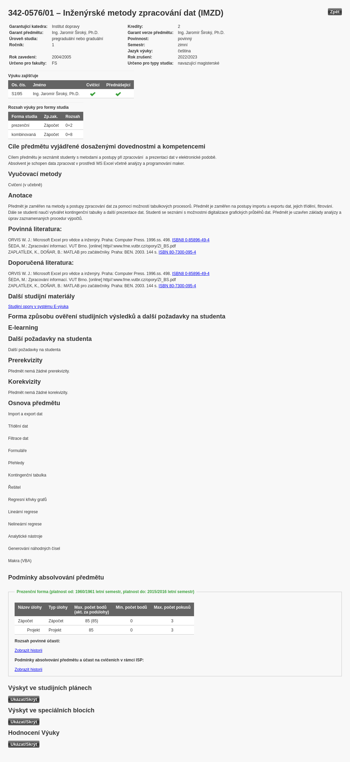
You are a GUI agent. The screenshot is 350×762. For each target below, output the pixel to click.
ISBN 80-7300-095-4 (177, 252)
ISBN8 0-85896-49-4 (190, 240)
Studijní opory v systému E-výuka (38, 306)
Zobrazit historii (28, 650)
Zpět (334, 11)
